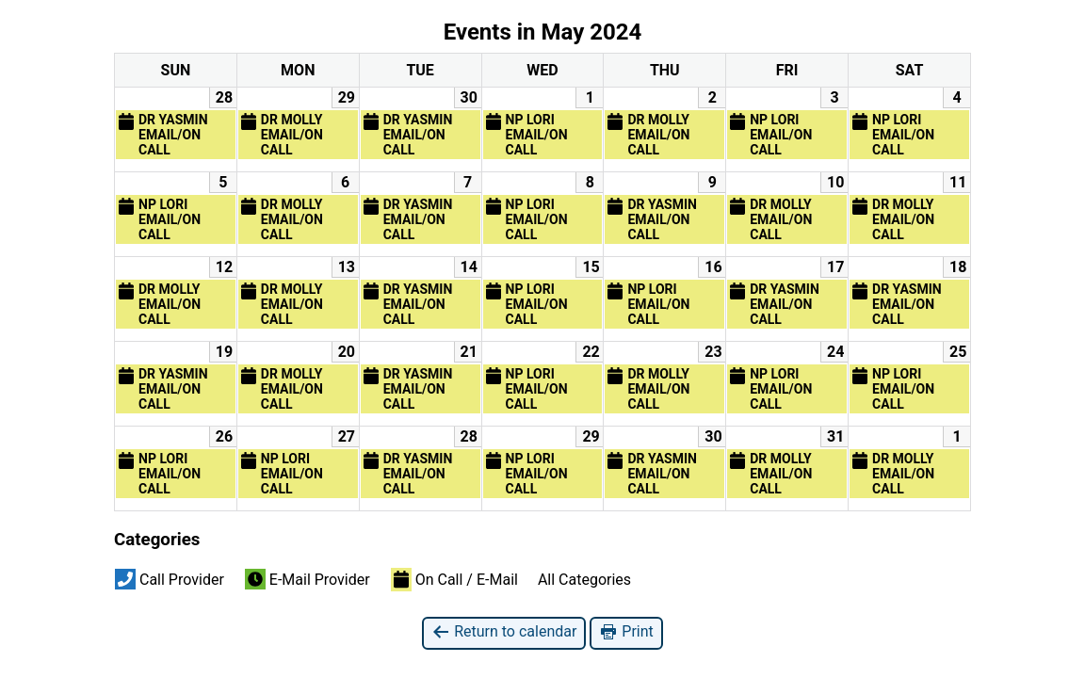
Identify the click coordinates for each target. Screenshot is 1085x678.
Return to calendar (503, 632)
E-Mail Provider (307, 579)
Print (626, 632)
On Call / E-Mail (454, 579)
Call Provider (169, 579)
